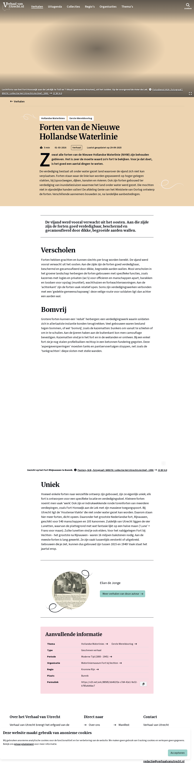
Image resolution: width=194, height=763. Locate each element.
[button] (188, 6)
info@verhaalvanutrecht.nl (161, 708)
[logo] (15, 6)
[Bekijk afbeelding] (97, 48)
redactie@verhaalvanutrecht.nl (163, 718)
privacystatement (24, 744)
